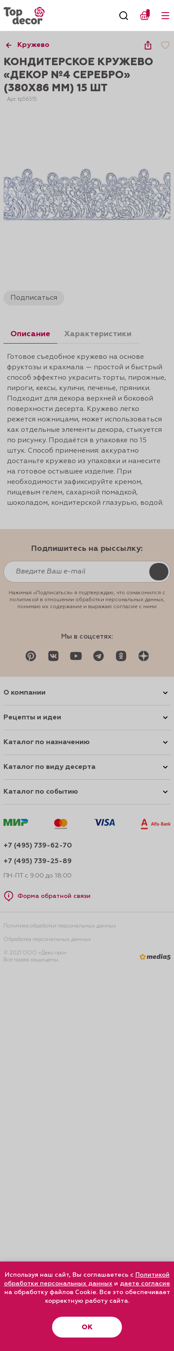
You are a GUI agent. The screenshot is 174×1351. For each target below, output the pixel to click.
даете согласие (145, 1284)
